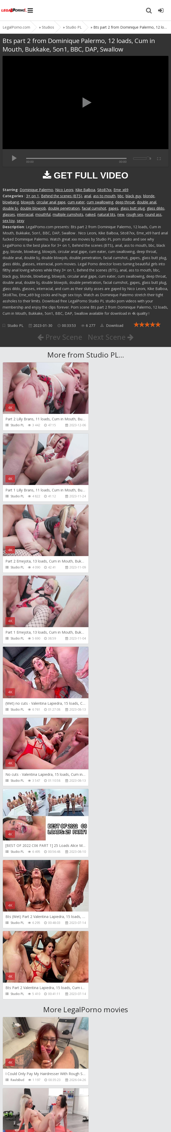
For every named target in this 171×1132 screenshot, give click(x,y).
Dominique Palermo (36, 189)
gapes (113, 208)
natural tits (106, 214)
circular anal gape (51, 202)
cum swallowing (100, 202)
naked (90, 214)
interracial (25, 214)
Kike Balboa (85, 189)
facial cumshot (94, 208)
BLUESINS (101, 1009)
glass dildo (155, 208)
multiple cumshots (68, 214)
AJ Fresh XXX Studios (25, 866)
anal (87, 195)
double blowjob (33, 208)
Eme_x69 (120, 189)
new (120, 214)
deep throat (125, 202)
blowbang (11, 202)
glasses (9, 214)
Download (111, 325)
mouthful (43, 214)
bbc (121, 195)
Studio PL (15, 325)
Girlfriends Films (106, 795)
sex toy (9, 220)
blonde (148, 195)
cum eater (76, 202)
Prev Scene (59, 337)
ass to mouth (104, 195)
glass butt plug (132, 208)
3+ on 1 (32, 195)
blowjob (27, 202)
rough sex (134, 214)
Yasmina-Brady (22, 1080)
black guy (133, 195)
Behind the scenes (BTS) (61, 195)
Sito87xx (104, 189)
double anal (146, 202)
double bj (10, 208)
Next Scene (110, 337)
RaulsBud (17, 795)
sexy (20, 220)
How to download (76, 1103)
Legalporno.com (14, 10)
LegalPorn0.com (40, 1118)
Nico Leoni (64, 189)
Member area (39, 1103)
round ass (153, 214)
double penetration (64, 208)
